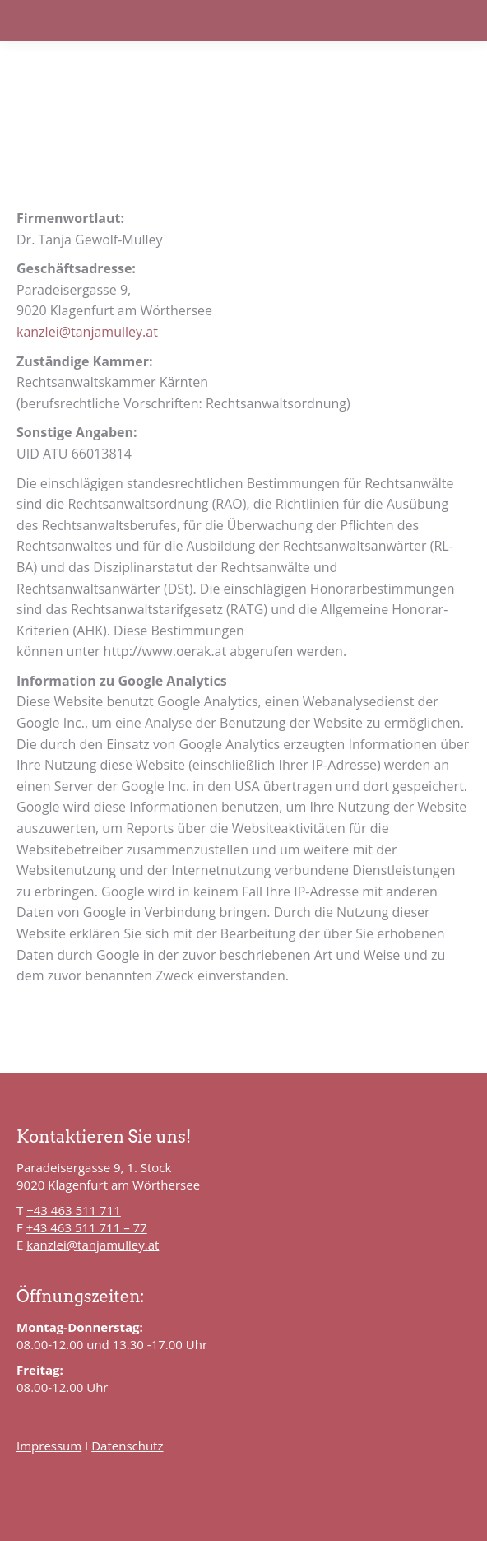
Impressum (48, 1445)
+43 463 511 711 (73, 1210)
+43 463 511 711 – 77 (86, 1227)
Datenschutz (127, 1445)
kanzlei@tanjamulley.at (87, 332)
